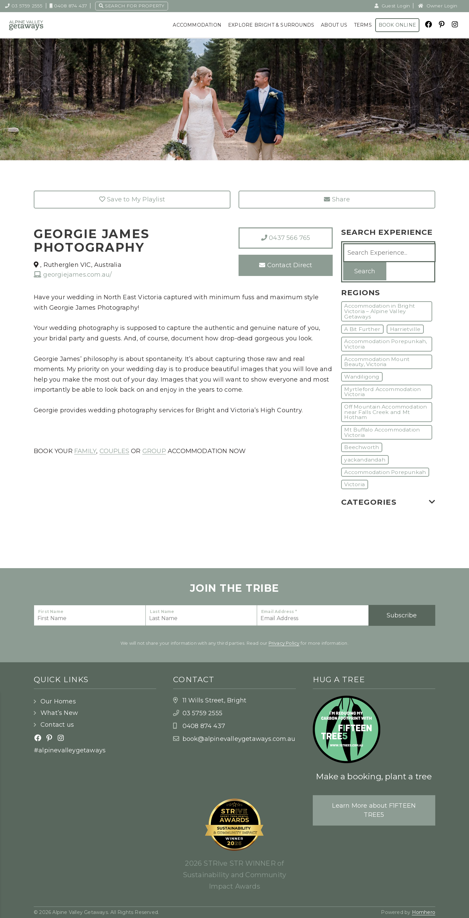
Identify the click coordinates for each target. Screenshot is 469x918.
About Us (334, 25)
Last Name (162, 611)
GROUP (154, 451)
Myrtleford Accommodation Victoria (382, 392)
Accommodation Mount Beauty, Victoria (377, 362)
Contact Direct (285, 265)
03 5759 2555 (24, 5)
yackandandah (364, 459)
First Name (50, 611)
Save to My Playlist (132, 199)
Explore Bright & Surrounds (271, 25)
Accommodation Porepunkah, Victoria (385, 344)
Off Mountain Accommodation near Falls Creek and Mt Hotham (385, 412)
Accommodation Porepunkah (385, 472)
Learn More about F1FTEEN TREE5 (374, 810)
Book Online (397, 25)
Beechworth (361, 447)
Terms (363, 25)
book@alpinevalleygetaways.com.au (239, 739)
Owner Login (437, 5)
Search (364, 271)
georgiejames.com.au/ (73, 274)
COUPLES (114, 451)
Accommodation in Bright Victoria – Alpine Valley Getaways (379, 311)
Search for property (131, 5)
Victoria (354, 484)
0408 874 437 (68, 5)
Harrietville (405, 329)
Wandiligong (361, 376)
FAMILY (85, 451)
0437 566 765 (285, 238)
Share (337, 199)
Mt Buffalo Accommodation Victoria (382, 432)
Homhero (423, 912)
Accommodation (197, 25)
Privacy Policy (284, 643)
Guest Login (392, 5)
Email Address (279, 611)
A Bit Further (362, 329)
